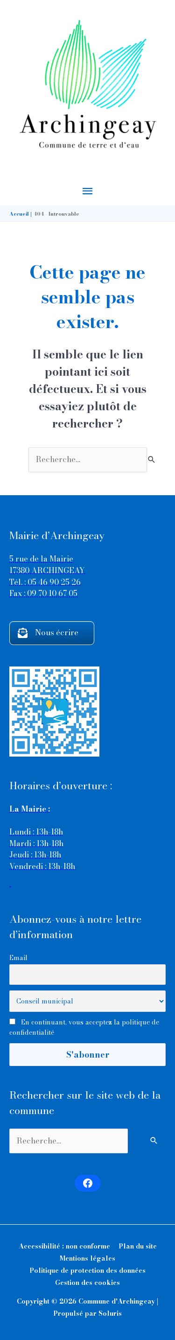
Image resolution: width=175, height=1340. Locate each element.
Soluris (110, 1313)
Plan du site (138, 1246)
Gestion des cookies (87, 1282)
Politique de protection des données (87, 1270)
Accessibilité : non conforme (64, 1246)
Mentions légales (87, 1258)
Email (18, 958)
